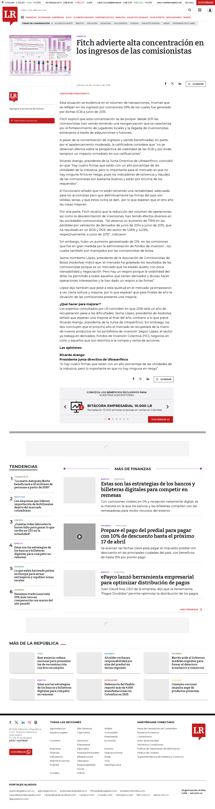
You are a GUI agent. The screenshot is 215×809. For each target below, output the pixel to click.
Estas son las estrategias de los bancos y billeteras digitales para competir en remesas (32, 552)
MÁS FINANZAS (189, 609)
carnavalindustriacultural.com (60, 795)
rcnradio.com (105, 795)
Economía (110, 740)
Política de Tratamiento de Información (158, 748)
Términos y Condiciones (150, 744)
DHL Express (120, 23)
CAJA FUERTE (157, 17)
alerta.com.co (161, 795)
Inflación (92, 23)
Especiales (83, 748)
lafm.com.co (143, 795)
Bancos (18, 543)
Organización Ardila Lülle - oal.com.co (194, 791)
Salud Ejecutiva (112, 764)
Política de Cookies (148, 752)
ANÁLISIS (120, 17)
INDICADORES (174, 17)
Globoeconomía (113, 752)
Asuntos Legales (59, 732)
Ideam (166, 23)
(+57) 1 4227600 (18, 740)
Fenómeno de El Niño (184, 23)
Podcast (54, 764)
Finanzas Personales (88, 752)
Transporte (21, 477)
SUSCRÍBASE (205, 2)
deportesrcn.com (19, 799)
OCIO (69, 17)
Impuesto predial (151, 23)
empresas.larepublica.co (73, 790)
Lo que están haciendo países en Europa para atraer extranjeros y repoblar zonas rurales (34, 575)
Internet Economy (60, 760)
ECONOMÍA (44, 17)
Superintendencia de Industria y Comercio (160, 756)
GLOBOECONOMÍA (83, 17)
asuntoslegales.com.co (21, 790)
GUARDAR (196, 84)
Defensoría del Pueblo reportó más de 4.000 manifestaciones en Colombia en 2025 (119, 689)
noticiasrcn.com (124, 795)
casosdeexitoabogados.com (25, 795)
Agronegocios (58, 728)
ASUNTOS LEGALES (137, 17)
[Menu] (23, 17)
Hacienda (19, 567)
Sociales (54, 773)
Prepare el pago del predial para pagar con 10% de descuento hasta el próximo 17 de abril (147, 536)
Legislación (110, 680)
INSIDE (187, 17)
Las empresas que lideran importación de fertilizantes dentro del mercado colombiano (33, 505)
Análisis (108, 728)
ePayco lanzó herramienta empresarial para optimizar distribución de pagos (147, 580)
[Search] (189, 10)
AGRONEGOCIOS (104, 17)
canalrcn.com (86, 795)
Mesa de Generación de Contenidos (157, 728)
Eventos (108, 748)
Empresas (55, 748)
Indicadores (56, 756)
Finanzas (54, 752)
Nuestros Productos (148, 732)
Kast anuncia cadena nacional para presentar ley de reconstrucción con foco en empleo (54, 662)
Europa (134, 23)
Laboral (18, 520)
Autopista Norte (64, 23)
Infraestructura (85, 756)
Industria (19, 497)
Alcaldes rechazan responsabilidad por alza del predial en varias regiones (118, 662)
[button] (64, 407)
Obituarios (83, 760)
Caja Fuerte (83, 732)
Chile (40, 653)
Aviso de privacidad (148, 740)
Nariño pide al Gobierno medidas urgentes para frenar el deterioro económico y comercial (188, 662)
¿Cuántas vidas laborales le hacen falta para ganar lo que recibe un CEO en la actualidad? (34, 529)
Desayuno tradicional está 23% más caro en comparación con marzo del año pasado (33, 598)
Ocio (107, 760)
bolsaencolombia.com (132, 790)
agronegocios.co (47, 790)
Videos (81, 773)
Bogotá (80, 23)
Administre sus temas (24, 120)
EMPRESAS (58, 17)
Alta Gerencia (84, 728)
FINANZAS (31, 17)
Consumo (177, 680)
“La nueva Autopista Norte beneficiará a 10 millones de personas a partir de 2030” (33, 484)
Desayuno (106, 23)
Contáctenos (144, 736)
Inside (107, 756)
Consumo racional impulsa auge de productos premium (185, 688)
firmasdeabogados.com (103, 790)
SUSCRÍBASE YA (160, 419)
